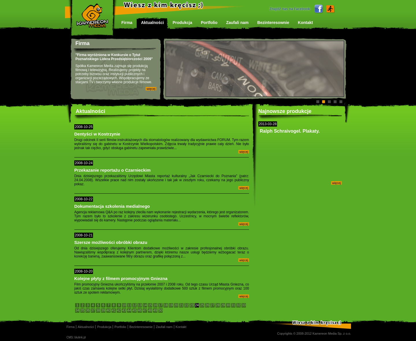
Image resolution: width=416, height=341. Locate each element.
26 (207, 305)
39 (103, 310)
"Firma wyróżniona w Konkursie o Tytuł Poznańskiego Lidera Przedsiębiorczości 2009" (114, 57)
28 (218, 305)
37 (93, 310)
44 (129, 310)
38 (98, 310)
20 (176, 305)
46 (140, 310)
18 (166, 305)
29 (223, 305)
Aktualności (90, 111)
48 (150, 310)
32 (238, 305)
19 (171, 305)
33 (244, 305)
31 (233, 305)
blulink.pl (80, 337)
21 (181, 305)
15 (150, 305)
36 (88, 310)
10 (124, 305)
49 (155, 310)
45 (134, 310)
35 (82, 310)
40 (108, 310)
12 (134, 305)
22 (186, 305)
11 (129, 305)
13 (140, 305)
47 (145, 310)
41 (114, 310)
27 (212, 305)
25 (202, 305)
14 (145, 305)
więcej (150, 88)
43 (124, 310)
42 (119, 310)
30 (228, 305)
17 (160, 305)
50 (160, 310)
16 (155, 305)
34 (77, 310)
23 (192, 305)
